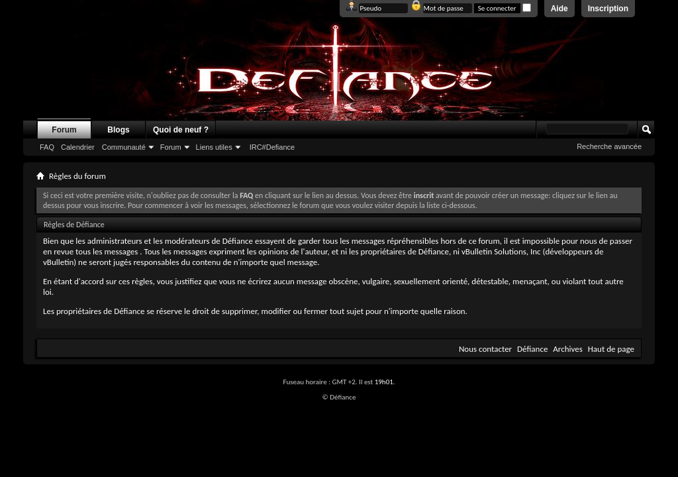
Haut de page (611, 349)
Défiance (532, 349)
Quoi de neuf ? (181, 129)
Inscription (608, 8)
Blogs (118, 129)
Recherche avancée (609, 146)
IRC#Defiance (272, 147)
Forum (64, 129)
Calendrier (78, 147)
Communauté (124, 147)
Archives (567, 349)
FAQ (47, 147)
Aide (559, 8)
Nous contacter (485, 349)
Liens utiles (214, 147)
